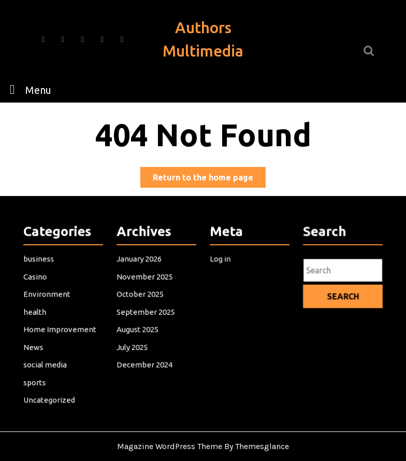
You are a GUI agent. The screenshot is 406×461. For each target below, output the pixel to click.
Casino (35, 277)
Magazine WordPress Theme (169, 446)
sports (35, 381)
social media (45, 363)
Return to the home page (209, 179)
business (39, 260)
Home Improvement (59, 329)
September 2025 (145, 312)
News (34, 346)
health (35, 312)
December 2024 (144, 363)
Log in (220, 260)
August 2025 (137, 329)
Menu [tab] (27, 89)
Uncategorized (49, 398)
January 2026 (139, 260)
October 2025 (140, 294)
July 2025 (132, 346)
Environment (47, 294)
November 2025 (144, 277)
